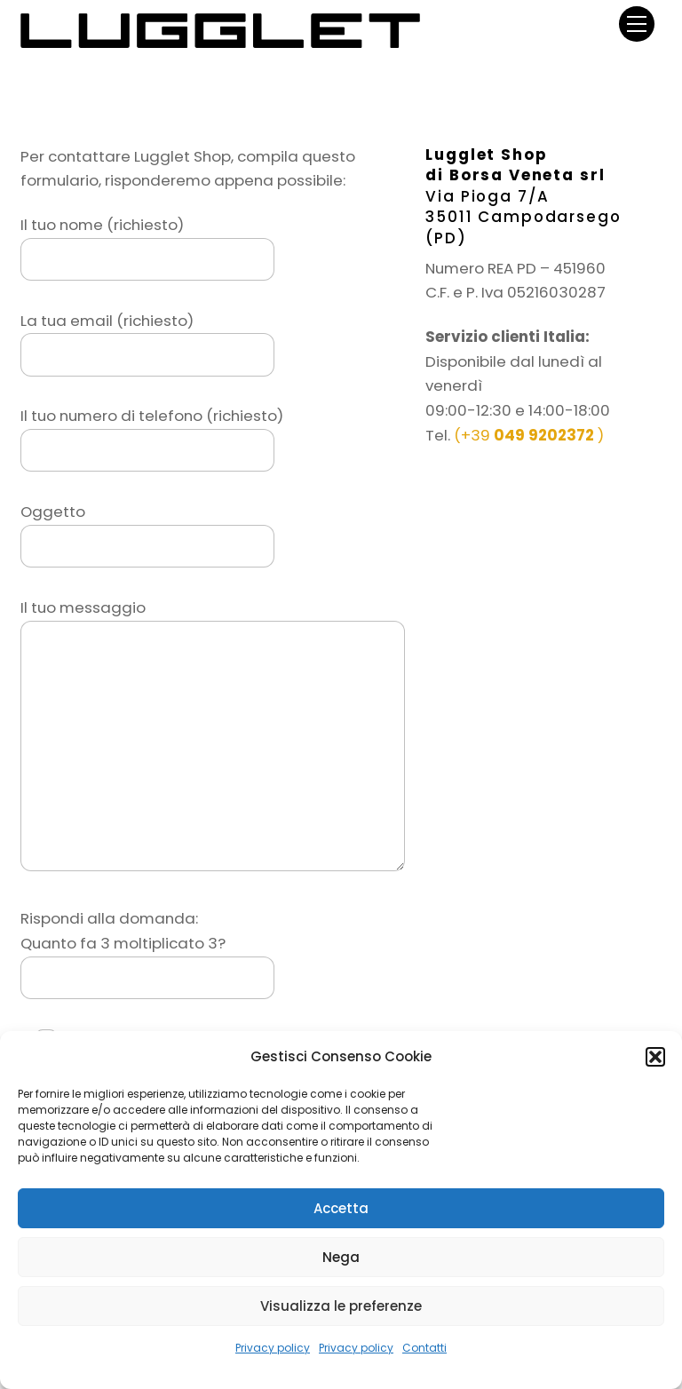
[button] (655, 1057)
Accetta (341, 1208)
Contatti (424, 1347)
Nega (341, 1257)
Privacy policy (272, 1347)
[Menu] (636, 23)
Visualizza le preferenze (341, 1306)
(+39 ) (529, 435)
